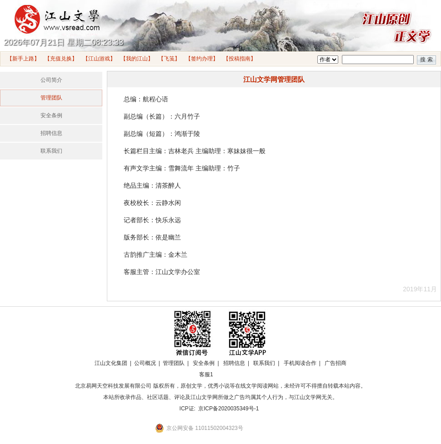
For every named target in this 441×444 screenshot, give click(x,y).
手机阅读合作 (300, 363)
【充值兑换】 (61, 58)
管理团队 (51, 98)
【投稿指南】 (239, 58)
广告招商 (335, 363)
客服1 (206, 374)
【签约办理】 (201, 58)
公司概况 (145, 363)
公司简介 (51, 80)
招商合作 (231, 374)
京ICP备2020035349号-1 (228, 408)
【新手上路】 (23, 58)
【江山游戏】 (99, 58)
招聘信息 (51, 133)
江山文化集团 (111, 363)
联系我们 (51, 151)
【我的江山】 (136, 58)
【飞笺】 (169, 58)
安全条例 (51, 115)
